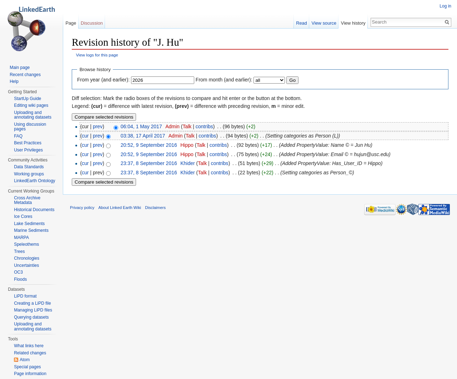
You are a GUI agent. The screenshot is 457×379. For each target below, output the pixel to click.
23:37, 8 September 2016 (149, 163)
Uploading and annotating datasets (32, 115)
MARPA (21, 237)
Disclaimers (155, 207)
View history (353, 23)
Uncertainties (26, 265)
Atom (25, 359)
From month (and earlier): (224, 80)
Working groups (29, 173)
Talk (186, 126)
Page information (30, 373)
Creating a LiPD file (32, 303)
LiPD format (25, 296)
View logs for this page (97, 55)
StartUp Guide (27, 98)
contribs (204, 126)
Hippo (187, 145)
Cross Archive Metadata (27, 200)
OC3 (18, 272)
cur (85, 136)
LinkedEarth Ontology (34, 180)
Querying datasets (31, 317)
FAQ (18, 136)
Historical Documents (34, 209)
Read (301, 23)
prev (97, 126)
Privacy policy (82, 207)
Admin (172, 126)
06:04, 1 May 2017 (141, 126)
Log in (445, 6)
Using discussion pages (30, 127)
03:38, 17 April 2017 (143, 136)
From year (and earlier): (103, 80)
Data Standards (29, 166)
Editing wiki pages (31, 105)
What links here (29, 345)
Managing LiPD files (33, 310)
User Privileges (28, 150)
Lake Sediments (29, 223)
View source (324, 23)
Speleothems (26, 244)
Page (70, 23)
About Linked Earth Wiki (120, 207)
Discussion (92, 23)
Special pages (27, 366)
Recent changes (25, 74)
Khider (187, 163)
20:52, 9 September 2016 (149, 145)
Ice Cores (23, 216)
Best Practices (27, 142)
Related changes (30, 352)
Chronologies (26, 258)
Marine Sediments (31, 230)
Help (14, 81)
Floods (20, 279)
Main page (20, 67)
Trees (19, 251)
